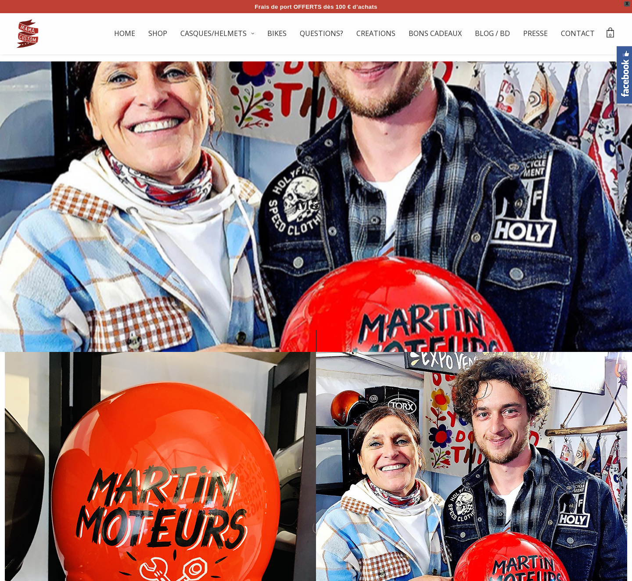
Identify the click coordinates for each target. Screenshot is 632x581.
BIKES (277, 33)
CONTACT (578, 33)
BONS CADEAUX (435, 33)
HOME (124, 33)
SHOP (157, 33)
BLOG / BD (492, 33)
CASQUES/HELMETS (213, 33)
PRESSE (535, 33)
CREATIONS (375, 33)
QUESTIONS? (321, 33)
